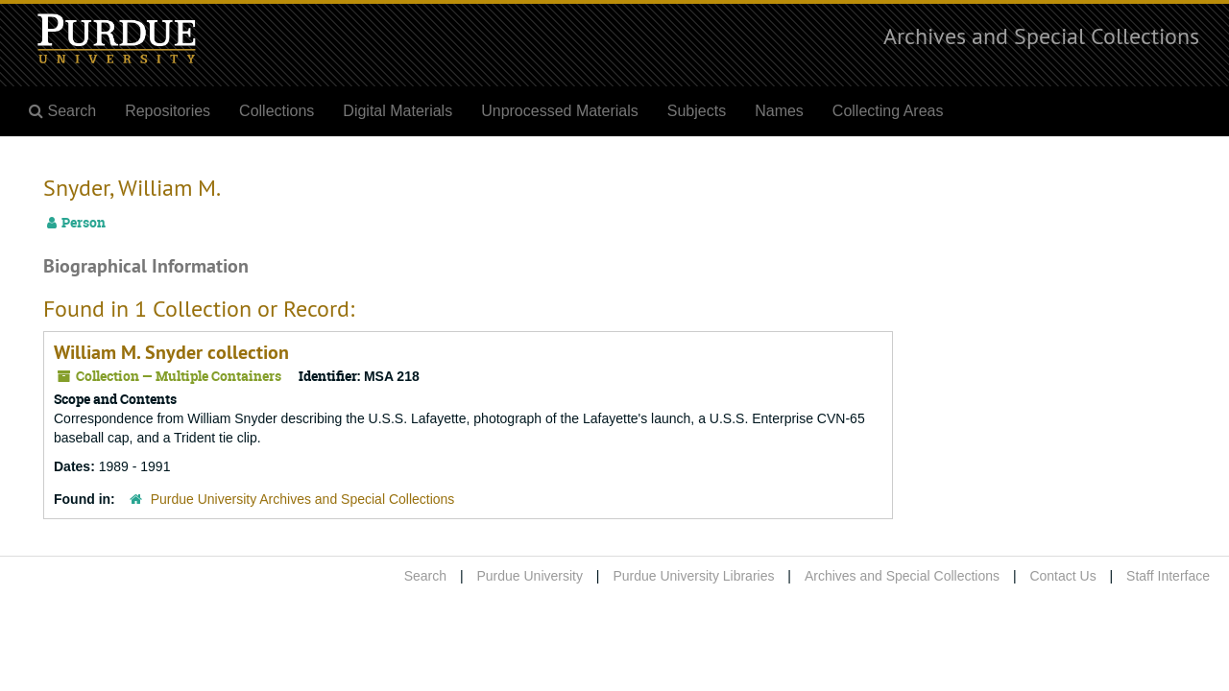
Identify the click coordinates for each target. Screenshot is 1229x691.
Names (779, 111)
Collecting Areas (888, 111)
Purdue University (529, 576)
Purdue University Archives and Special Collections (303, 499)
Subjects (696, 111)
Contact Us (1062, 576)
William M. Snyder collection (171, 352)
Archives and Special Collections (1041, 35)
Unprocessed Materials (560, 111)
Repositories (167, 111)
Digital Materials (397, 111)
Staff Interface (1168, 576)
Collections (276, 111)
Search (425, 576)
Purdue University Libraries (693, 576)
